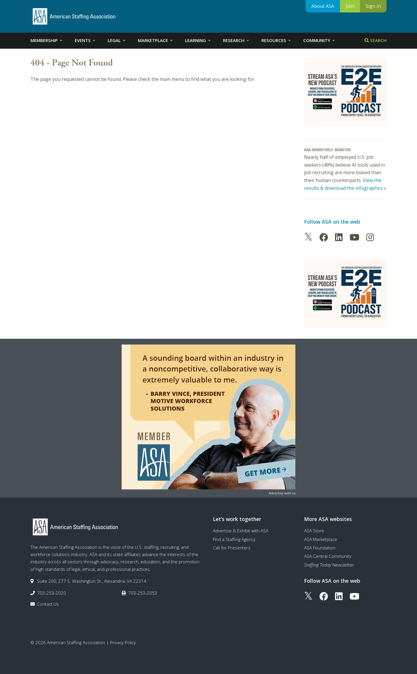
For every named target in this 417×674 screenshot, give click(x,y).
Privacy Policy (123, 642)
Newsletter (329, 565)
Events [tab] (85, 40)
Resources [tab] (276, 40)
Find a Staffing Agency (234, 539)
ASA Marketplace (320, 539)
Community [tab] (319, 40)
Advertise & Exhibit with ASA (240, 530)
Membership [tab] (46, 40)
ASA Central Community (327, 556)
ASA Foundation (319, 548)
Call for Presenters (231, 548)
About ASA (322, 6)
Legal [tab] (117, 40)
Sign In (373, 6)
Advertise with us (282, 493)
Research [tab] (236, 40)
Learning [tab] (198, 40)
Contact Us (48, 604)
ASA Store (314, 530)
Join (350, 6)
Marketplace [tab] (155, 40)
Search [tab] (376, 40)
